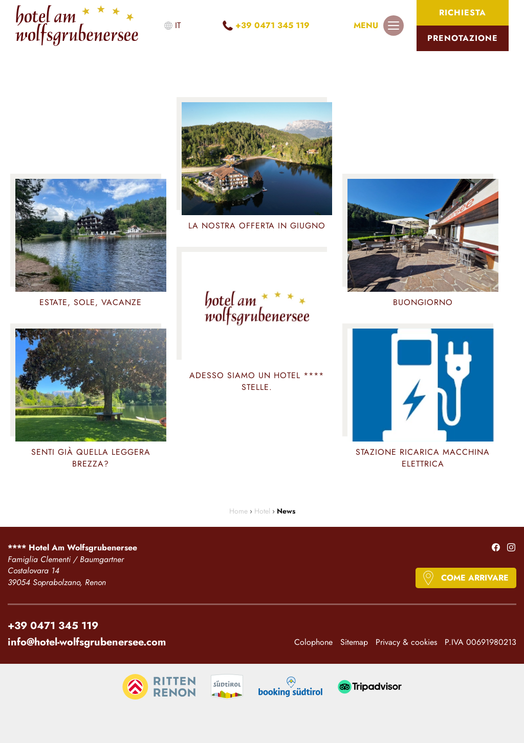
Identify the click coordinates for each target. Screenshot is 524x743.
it (178, 25)
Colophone (313, 642)
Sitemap (354, 642)
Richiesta (462, 12)
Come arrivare (475, 578)
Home (238, 511)
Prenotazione (462, 38)
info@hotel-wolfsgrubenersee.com (87, 641)
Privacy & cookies (406, 642)
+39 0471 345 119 (272, 25)
